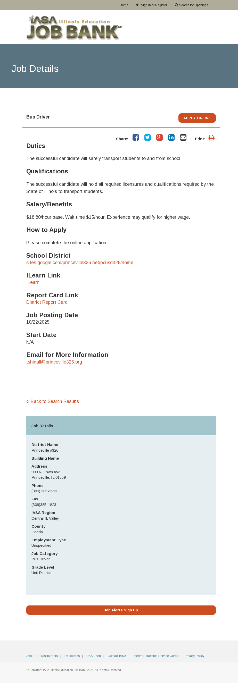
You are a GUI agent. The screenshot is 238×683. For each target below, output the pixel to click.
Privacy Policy (194, 656)
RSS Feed (93, 656)
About (30, 656)
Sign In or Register (151, 5)
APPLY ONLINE (197, 118)
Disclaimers (49, 656)
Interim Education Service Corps (155, 656)
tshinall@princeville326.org (54, 362)
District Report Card (47, 302)
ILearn (32, 282)
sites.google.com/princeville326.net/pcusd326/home (79, 262)
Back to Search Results (52, 401)
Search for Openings (191, 5)
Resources (72, 656)
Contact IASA (117, 656)
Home (124, 5)
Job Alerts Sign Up (121, 610)
